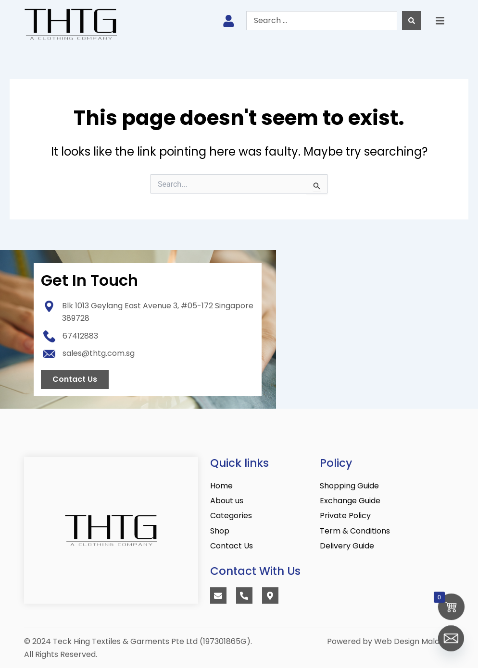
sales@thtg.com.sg (99, 353)
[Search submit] (411, 20)
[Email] (451, 643)
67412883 (80, 335)
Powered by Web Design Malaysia (390, 641)
